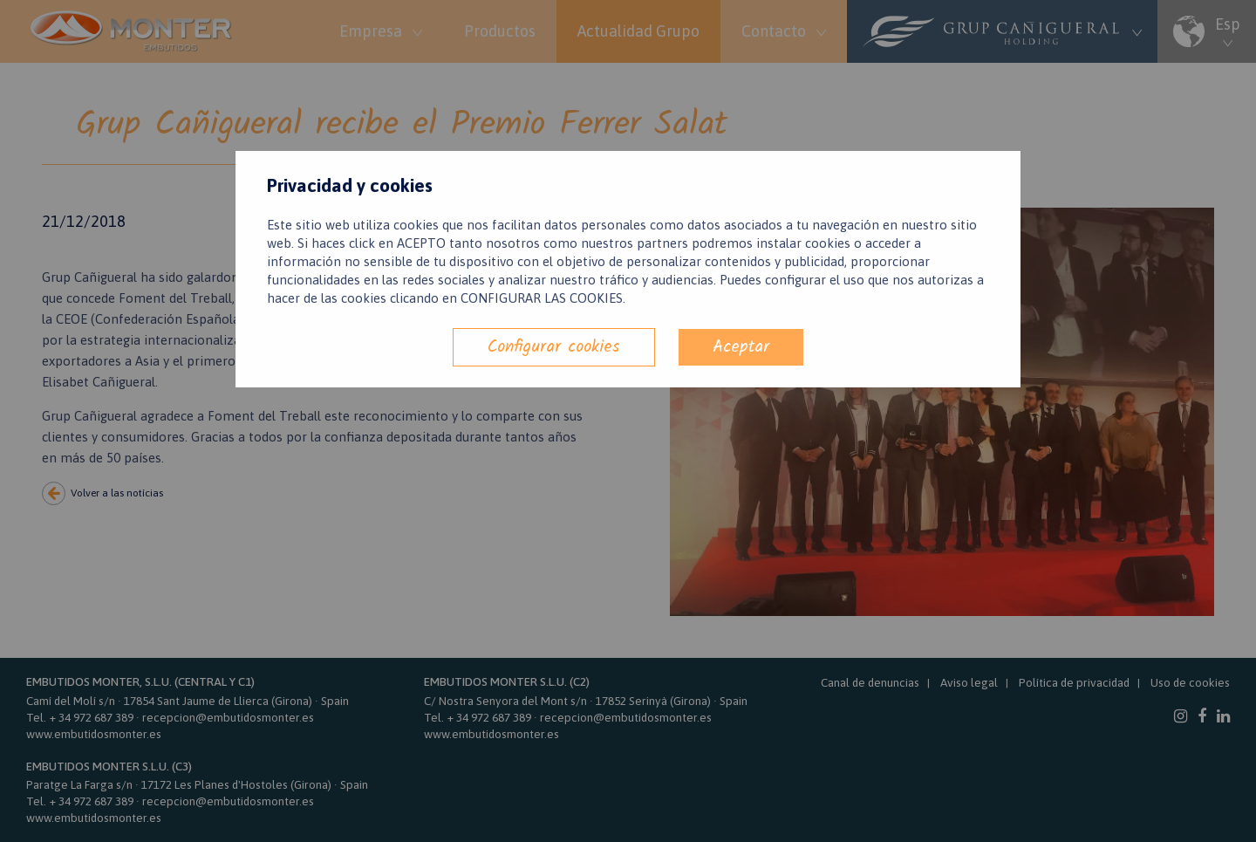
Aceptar (741, 346)
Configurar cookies (554, 346)
